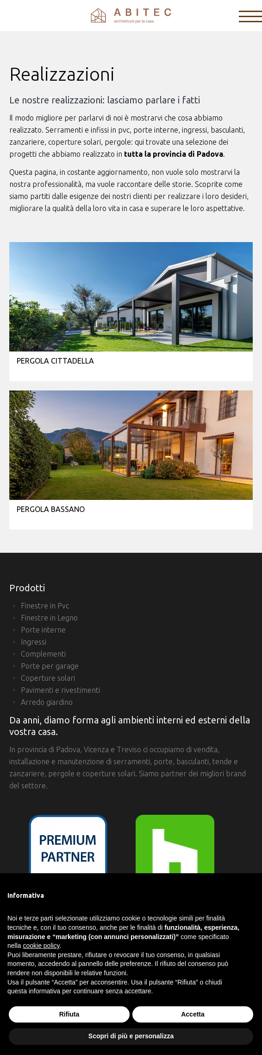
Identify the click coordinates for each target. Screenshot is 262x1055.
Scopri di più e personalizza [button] (131, 1036)
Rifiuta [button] (69, 1014)
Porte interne (43, 630)
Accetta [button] (193, 1014)
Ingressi (33, 642)
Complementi (43, 654)
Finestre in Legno (49, 618)
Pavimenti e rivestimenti (60, 690)
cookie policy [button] (41, 945)
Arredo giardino (47, 702)
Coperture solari (48, 678)
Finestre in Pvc (45, 605)
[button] (250, 888)
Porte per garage (50, 666)
